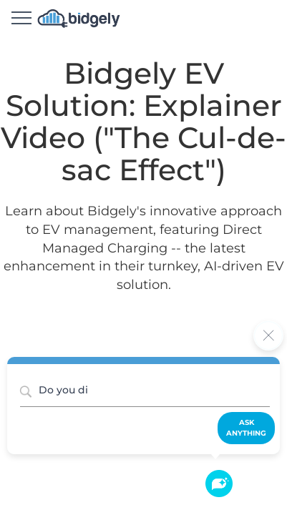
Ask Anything (246, 427)
